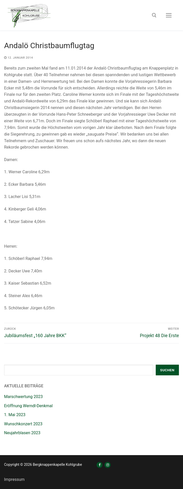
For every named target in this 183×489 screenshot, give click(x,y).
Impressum (14, 479)
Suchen (167, 370)
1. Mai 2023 (14, 414)
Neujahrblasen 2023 (22, 432)
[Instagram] (107, 465)
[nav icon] (169, 15)
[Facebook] (99, 465)
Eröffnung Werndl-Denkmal (28, 405)
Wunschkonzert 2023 (23, 423)
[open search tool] (154, 15)
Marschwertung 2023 (23, 396)
